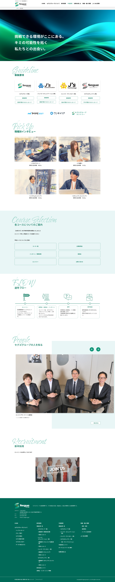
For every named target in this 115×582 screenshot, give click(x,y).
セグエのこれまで (20, 541)
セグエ (43, 529)
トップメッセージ (20, 530)
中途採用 (70, 3)
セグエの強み (19, 536)
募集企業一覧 (40, 526)
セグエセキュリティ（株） (44, 557)
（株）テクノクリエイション (67, 542)
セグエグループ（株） (66, 529)
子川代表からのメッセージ (90, 102)
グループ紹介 (19, 533)
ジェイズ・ (44, 538)
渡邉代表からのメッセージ (46, 102)
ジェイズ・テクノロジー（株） (45, 549)
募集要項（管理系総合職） (45, 532)
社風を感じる (77, 3)
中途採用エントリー (63, 544)
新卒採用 (63, 3)
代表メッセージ (42, 534)
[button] (91, 349)
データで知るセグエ (20, 544)
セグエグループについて (53, 3)
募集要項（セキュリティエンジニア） (46, 561)
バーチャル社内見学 (86, 532)
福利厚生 (84, 529)
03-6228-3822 (23, 514)
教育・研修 (84, 526)
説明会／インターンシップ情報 (44, 570)
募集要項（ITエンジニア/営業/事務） (46, 542)
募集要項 (24, 98)
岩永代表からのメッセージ (68, 102)
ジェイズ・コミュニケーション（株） (68, 532)
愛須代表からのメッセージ (24, 102)
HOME (43, 3)
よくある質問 (96, 3)
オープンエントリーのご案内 (65, 547)
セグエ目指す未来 (20, 539)
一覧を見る (96, 423)
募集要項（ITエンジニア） (45, 552)
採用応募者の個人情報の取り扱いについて (24, 579)
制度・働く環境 (87, 3)
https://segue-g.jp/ (24, 517)
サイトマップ (39, 579)
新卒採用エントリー (41, 568)
